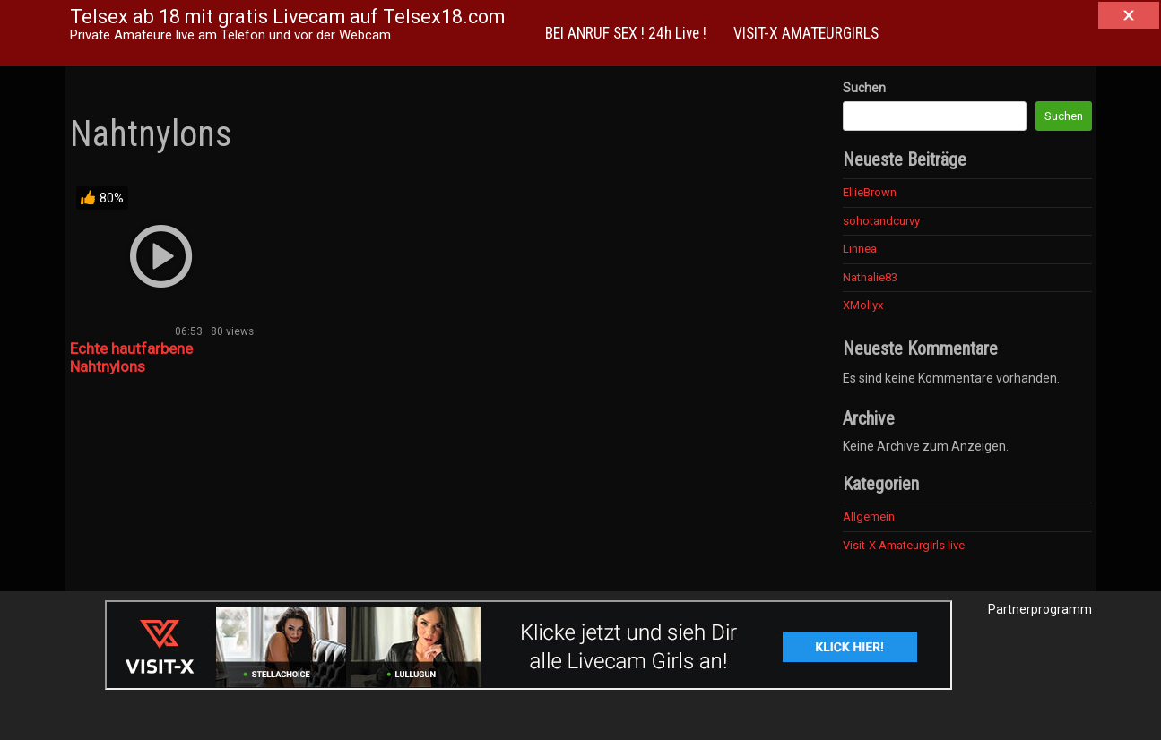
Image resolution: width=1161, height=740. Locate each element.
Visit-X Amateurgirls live (904, 545)
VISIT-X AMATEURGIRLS (806, 33)
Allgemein (869, 516)
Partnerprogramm (1040, 609)
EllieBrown (870, 192)
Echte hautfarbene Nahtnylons (131, 357)
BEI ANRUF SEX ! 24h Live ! (625, 33)
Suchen (864, 88)
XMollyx (863, 305)
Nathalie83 (870, 277)
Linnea (860, 248)
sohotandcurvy (881, 221)
